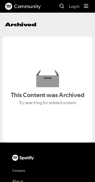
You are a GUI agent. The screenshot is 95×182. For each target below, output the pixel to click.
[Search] (62, 6)
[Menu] (86, 6)
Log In (74, 6)
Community (23, 6)
